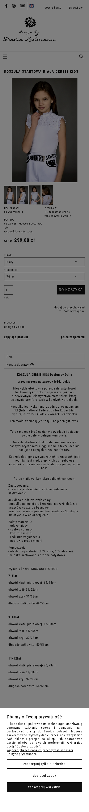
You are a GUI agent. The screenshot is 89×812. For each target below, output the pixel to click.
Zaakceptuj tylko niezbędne (44, 764)
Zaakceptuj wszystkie (44, 787)
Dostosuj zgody (44, 776)
